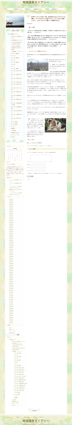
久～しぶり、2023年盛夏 (13, 179)
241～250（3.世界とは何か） (16, 79)
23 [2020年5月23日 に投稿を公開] (19, 157)
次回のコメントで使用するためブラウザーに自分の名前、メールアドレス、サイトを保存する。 (45, 174)
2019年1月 (11, 261)
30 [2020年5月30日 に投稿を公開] (19, 159)
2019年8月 (11, 249)
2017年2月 (11, 302)
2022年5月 (11, 200)
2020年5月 (11, 233)
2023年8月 (11, 199)
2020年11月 (11, 222)
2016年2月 (11, 320)
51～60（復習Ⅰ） (14, 121)
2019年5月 (11, 254)
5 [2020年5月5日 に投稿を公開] (10, 153)
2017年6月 (11, 295)
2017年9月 (11, 290)
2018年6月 (11, 274)
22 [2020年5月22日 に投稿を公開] (17, 157)
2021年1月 (11, 218)
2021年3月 (11, 215)
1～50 (12, 66)
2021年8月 (11, 206)
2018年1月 (11, 283)
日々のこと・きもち (15, 134)
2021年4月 (11, 213)
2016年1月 (11, 322)
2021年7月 (11, 208)
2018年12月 (11, 263)
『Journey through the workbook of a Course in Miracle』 (16, 48)
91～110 (13, 126)
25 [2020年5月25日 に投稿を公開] (8, 159)
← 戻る (28, 180)
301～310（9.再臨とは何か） (16, 100)
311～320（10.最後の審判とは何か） (16, 104)
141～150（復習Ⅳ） (15, 57)
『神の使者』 (14, 130)
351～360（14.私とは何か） (16, 119)
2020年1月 (11, 240)
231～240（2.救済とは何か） (16, 75)
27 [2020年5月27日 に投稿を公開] (12, 159)
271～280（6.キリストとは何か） (16, 88)
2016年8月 (11, 313)
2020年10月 (11, 224)
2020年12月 (11, 220)
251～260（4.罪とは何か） (16, 82)
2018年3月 (11, 279)
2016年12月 (11, 306)
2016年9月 (11, 311)
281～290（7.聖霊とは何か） (16, 92)
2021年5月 (11, 211)
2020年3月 (11, 236)
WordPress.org (12, 332)
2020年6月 (11, 231)
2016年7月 (11, 315)
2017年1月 (11, 304)
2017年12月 (11, 285)
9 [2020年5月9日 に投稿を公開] (19, 153)
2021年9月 (11, 204)
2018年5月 (11, 276)
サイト (28, 171)
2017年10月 (11, 288)
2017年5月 (11, 297)
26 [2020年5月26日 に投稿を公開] (10, 159)
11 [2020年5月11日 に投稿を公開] (8, 155)
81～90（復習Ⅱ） (14, 124)
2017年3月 (11, 301)
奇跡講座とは (28, 9)
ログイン (10, 327)
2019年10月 (11, 245)
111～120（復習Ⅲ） (15, 53)
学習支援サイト (55, 9)
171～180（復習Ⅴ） (15, 62)
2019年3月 (11, 258)
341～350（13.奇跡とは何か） (35, 145)
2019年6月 (11, 252)
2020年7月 (11, 229)
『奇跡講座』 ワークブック (43, 145)
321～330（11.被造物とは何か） (16, 107)
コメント (28, 163)
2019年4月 (11, 256)
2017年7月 (11, 294)
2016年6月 (11, 317)
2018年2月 (11, 281)
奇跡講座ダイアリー (36, 3)
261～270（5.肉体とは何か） (16, 85)
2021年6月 (11, 209)
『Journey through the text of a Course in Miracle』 (16, 43)
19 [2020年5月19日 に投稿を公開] (10, 157)
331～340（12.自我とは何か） (16, 111)
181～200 (13, 64)
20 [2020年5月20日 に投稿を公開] (12, 157)
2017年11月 (11, 286)
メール (28, 168)
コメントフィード (12, 331)
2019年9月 (11, 247)
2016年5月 (11, 319)
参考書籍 (47, 9)
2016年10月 (11, 310)
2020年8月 (11, 227)
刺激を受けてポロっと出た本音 (14, 189)
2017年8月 (11, 292)
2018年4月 (11, 277)
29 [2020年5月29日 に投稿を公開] (17, 159)
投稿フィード (11, 329)
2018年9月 (11, 268)
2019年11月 (11, 243)
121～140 (13, 55)
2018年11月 (11, 265)
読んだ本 (13, 136)
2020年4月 (11, 234)
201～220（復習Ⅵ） (15, 68)
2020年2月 (11, 238)
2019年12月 (11, 242)
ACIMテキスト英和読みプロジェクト (17, 37)
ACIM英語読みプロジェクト (17, 40)
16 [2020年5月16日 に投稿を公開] (19, 155)
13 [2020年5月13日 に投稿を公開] (12, 155)
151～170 (13, 60)
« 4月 (7, 161)
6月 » (9, 161)
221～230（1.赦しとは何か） (16, 71)
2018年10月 (11, 267)
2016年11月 (11, 308)
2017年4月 (11, 299)
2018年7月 (11, 272)
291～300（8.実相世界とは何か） (16, 96)
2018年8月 (11, 270)
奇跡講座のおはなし (38, 9)
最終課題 (13, 128)
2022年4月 (11, 202)
